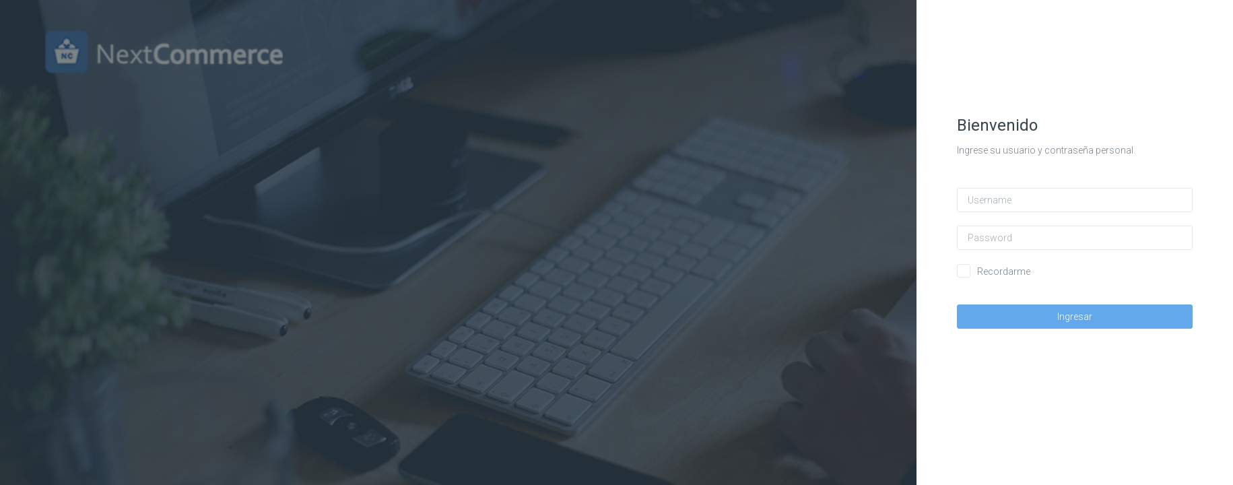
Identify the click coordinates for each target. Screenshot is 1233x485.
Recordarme (1004, 271)
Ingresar (1075, 316)
